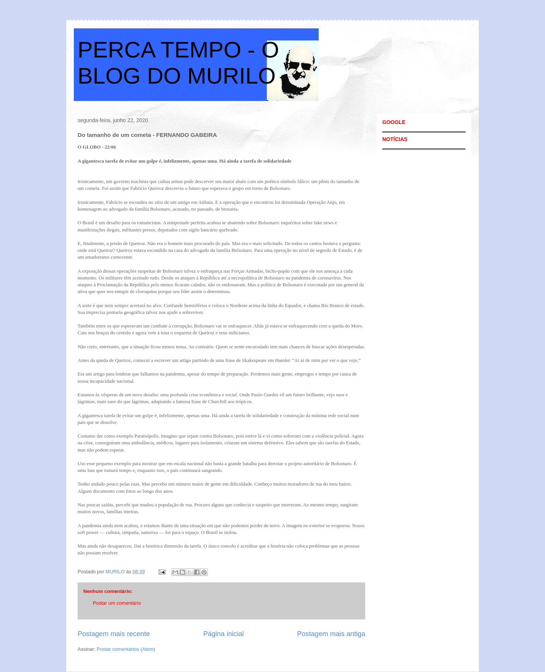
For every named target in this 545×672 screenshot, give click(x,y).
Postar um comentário (117, 603)
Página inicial (223, 634)
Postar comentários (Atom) (126, 649)
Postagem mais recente (114, 634)
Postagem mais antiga (331, 634)
